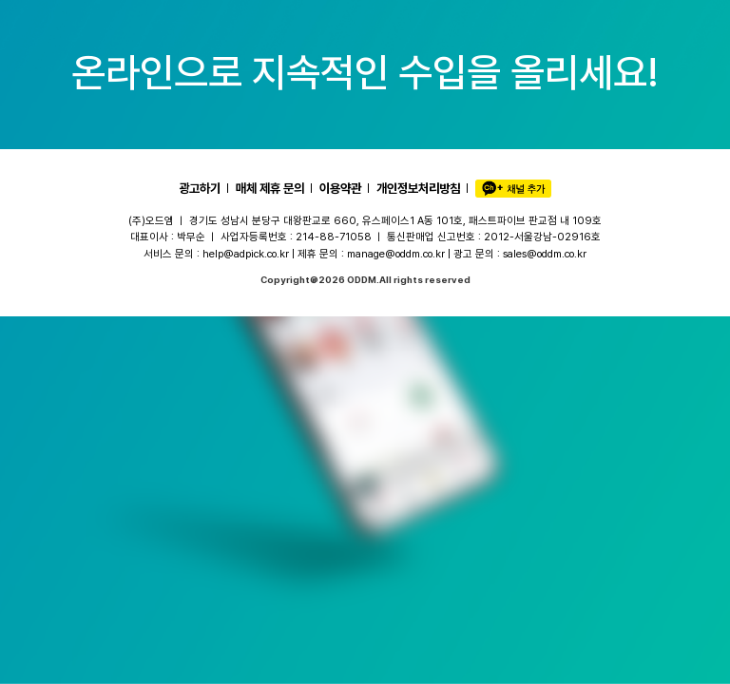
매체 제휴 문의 (270, 188)
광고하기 (200, 188)
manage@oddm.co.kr (396, 253)
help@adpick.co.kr (245, 253)
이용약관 (340, 188)
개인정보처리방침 (418, 188)
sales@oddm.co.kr (544, 253)
